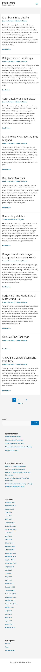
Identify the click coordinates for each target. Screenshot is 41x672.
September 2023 (10, 563)
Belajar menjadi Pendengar (17, 58)
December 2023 (10, 553)
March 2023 (9, 583)
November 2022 (10, 597)
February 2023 (10, 587)
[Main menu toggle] (36, 4)
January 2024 (9, 550)
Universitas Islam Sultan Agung (15, 484)
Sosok (7, 647)
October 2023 (9, 560)
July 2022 (8, 610)
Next (20, 403)
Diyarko (7, 466)
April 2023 (8, 580)
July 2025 (8, 512)
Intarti (7, 478)
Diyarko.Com (8, 3)
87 (27, 400)
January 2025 (9, 522)
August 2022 (9, 607)
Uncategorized (10, 650)
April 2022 (8, 621)
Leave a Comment (8, 21)
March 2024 (9, 543)
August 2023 (9, 566)
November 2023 (10, 556)
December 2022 (10, 594)
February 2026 (10, 502)
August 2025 (9, 509)
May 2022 (8, 617)
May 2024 (8, 536)
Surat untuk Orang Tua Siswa (18, 98)
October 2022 (9, 600)
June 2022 (8, 614)
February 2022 (10, 627)
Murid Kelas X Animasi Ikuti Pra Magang (18, 447)
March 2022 (9, 624)
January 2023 (9, 590)
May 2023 (8, 577)
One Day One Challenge (15, 337)
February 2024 (10, 546)
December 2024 (10, 526)
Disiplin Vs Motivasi (13, 178)
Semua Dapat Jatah (13, 216)
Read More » (6, 49)
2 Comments (6, 219)
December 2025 (10, 506)
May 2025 (8, 519)
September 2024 (10, 529)
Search (4, 419)
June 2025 (8, 516)
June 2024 (8, 533)
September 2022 (10, 604)
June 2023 (8, 573)
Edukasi (18, 21)
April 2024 (8, 539)
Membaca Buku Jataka (15, 17)
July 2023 (8, 570)
